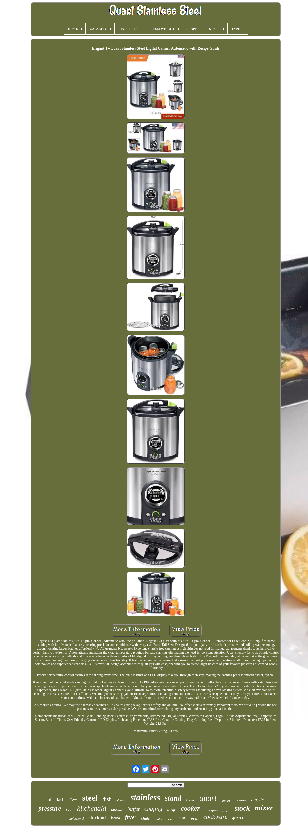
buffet (134, 809)
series (225, 800)
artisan (159, 819)
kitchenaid (91, 808)
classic (257, 799)
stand (173, 798)
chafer (146, 818)
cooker (190, 808)
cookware (215, 816)
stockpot (97, 817)
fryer (130, 817)
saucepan (211, 810)
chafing (153, 809)
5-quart (240, 800)
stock (242, 808)
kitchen (190, 800)
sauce (171, 819)
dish (106, 799)
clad (182, 817)
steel (89, 797)
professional (76, 818)
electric (121, 800)
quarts (237, 818)
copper (226, 810)
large (171, 809)
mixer (264, 807)
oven (195, 818)
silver (72, 799)
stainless (145, 797)
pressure (49, 808)
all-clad (55, 799)
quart (208, 798)
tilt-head (116, 810)
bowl (115, 818)
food (69, 810)
